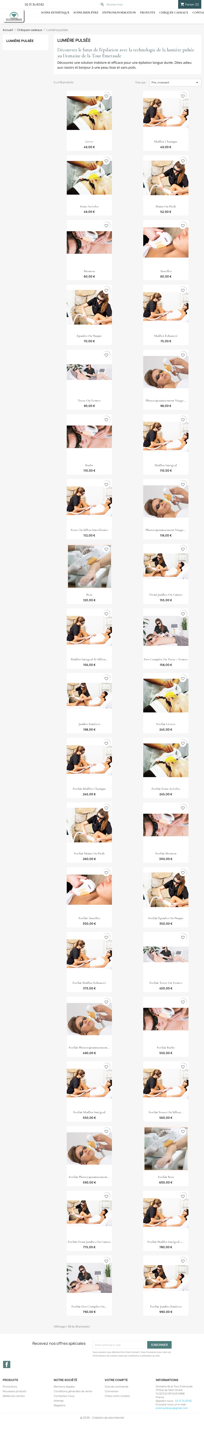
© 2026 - (86, 1418)
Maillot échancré (166, 336)
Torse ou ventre (89, 400)
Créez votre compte (117, 1396)
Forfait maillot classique (89, 789)
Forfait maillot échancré (89, 983)
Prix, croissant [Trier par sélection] (175, 82)
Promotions (10, 1386)
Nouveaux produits (14, 1391)
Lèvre (89, 141)
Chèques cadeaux (173, 12)
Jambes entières (89, 724)
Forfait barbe (166, 1047)
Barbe (89, 465)
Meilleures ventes (14, 1396)
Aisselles (166, 271)
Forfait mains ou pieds (89, 853)
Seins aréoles (89, 206)
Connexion (111, 1391)
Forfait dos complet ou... (89, 1306)
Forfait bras (166, 1177)
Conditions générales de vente (73, 1391)
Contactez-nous (64, 1396)
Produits (147, 12)
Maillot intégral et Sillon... (89, 659)
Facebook (6, 1364)
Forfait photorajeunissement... (89, 1047)
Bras (89, 595)
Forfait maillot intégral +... (165, 1242)
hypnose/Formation (119, 12)
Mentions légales (64, 1386)
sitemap (59, 1400)
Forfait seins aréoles (166, 789)
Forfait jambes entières (166, 1306)
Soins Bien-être (85, 12)
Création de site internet (108, 1418)
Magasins (59, 1405)
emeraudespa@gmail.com (172, 1408)
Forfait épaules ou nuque (165, 918)
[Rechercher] (123, 4)
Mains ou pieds (166, 206)
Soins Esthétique (55, 12)
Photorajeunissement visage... (166, 400)
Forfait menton (165, 853)
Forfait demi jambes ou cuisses (89, 1242)
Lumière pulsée (20, 41)
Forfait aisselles (89, 918)
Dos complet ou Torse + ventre (166, 659)
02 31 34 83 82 (34, 4)
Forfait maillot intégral (89, 1112)
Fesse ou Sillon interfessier (89, 530)
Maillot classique (165, 141)
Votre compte (116, 1380)
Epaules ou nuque (89, 336)
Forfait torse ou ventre (165, 983)
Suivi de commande (116, 1386)
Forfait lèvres (165, 724)
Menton (89, 271)
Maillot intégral (166, 465)
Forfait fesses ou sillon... (166, 1112)
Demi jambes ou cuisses (165, 595)
